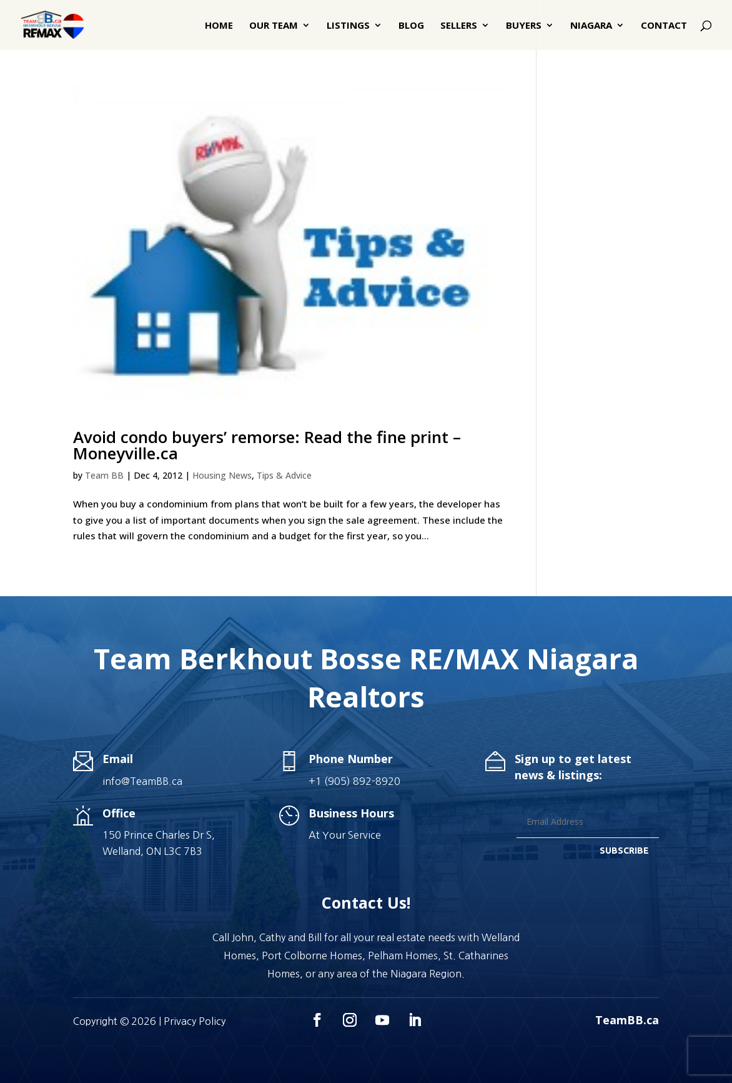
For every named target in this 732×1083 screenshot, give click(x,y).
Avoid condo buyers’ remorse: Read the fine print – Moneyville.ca (267, 445)
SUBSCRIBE (624, 851)
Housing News (222, 475)
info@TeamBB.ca (142, 781)
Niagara (591, 26)
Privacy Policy (194, 1021)
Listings (348, 26)
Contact (664, 26)
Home (219, 26)
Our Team (273, 26)
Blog (411, 26)
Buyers (524, 26)
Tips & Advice (284, 475)
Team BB (104, 475)
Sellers (458, 26)
